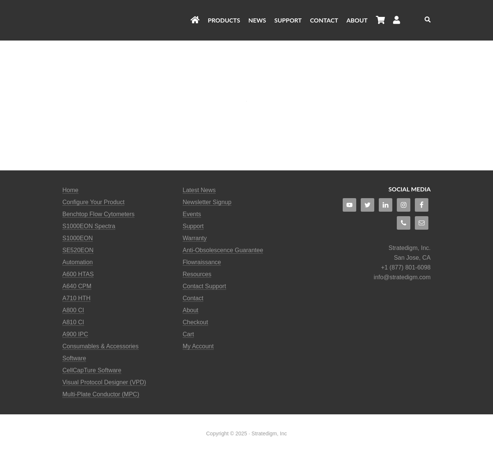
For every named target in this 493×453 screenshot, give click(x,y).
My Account (198, 346)
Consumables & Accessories (100, 346)
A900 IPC (75, 334)
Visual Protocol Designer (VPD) (104, 382)
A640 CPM (76, 286)
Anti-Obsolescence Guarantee (223, 250)
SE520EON (78, 250)
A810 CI (73, 322)
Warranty (195, 238)
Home (70, 190)
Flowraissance (202, 262)
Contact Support (204, 286)
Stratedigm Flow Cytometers (122, 20)
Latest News (199, 190)
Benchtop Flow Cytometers (98, 214)
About (190, 310)
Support (193, 226)
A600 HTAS (78, 274)
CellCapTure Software (91, 370)
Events (192, 214)
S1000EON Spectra (88, 226)
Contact (193, 298)
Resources (197, 274)
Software (74, 358)
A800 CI (73, 310)
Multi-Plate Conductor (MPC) (100, 394)
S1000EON (77, 238)
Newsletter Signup (207, 202)
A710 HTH (76, 298)
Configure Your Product (93, 202)
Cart (188, 334)
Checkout (195, 322)
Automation (77, 262)
